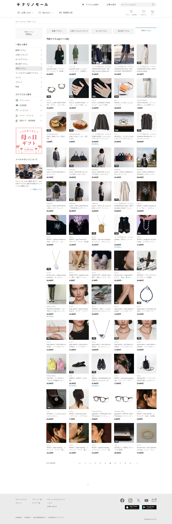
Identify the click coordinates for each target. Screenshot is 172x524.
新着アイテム (20, 50)
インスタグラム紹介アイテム (26, 73)
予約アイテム (20, 68)
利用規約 (27, 517)
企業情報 (18, 517)
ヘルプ (49, 503)
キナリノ (18, 503)
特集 (17, 87)
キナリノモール (20, 22)
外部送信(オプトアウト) (56, 517)
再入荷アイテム (21, 64)
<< (80, 463)
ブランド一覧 (37, 499)
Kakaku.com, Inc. (151, 519)
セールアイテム (21, 59)
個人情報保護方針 (39, 517)
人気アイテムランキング (79, 31)
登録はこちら (37, 189)
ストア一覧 (36, 503)
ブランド (18, 82)
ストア (18, 78)
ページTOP (88, 485)
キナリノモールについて (56, 499)
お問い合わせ (52, 506)
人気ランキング (21, 55)
